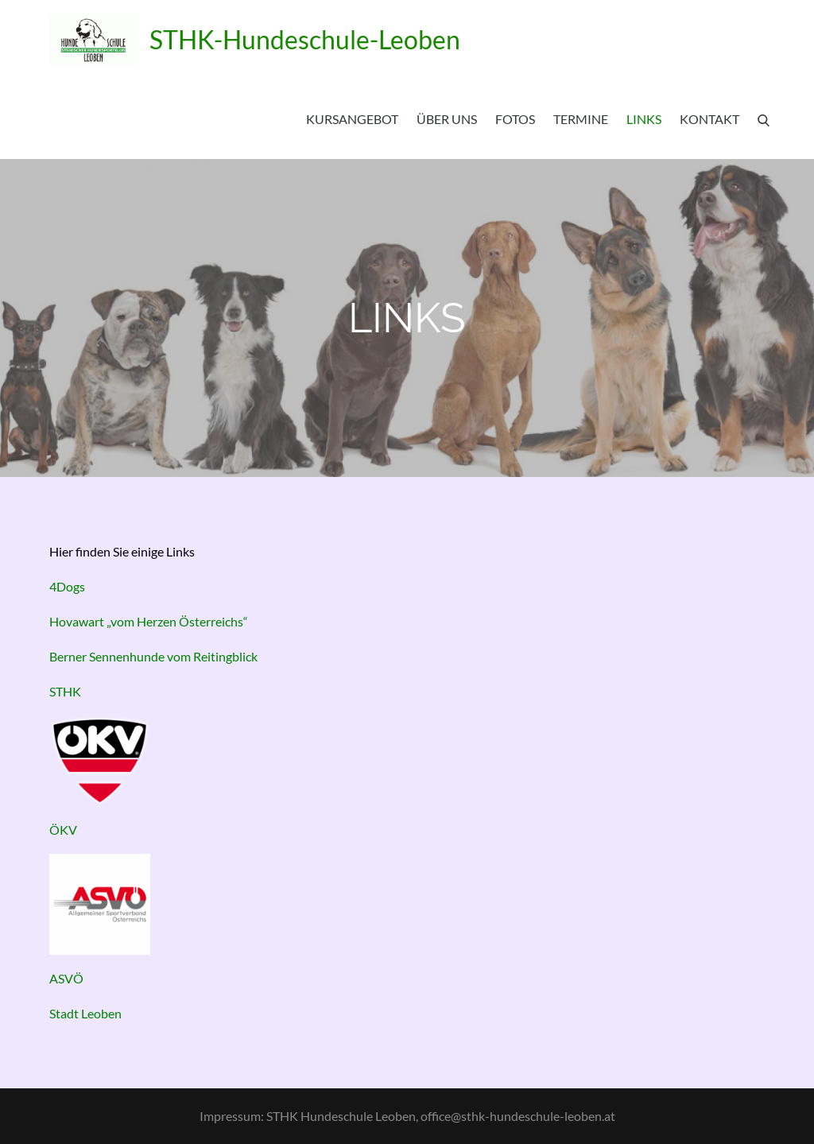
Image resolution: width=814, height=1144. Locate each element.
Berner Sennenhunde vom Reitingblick (153, 656)
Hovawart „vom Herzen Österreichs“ (148, 621)
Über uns (447, 118)
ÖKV (63, 829)
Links (643, 118)
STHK (65, 691)
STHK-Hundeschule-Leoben (304, 39)
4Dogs (67, 586)
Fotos (515, 118)
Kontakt (709, 118)
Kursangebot (352, 118)
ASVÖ (66, 978)
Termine (580, 118)
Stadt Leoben (85, 1013)
